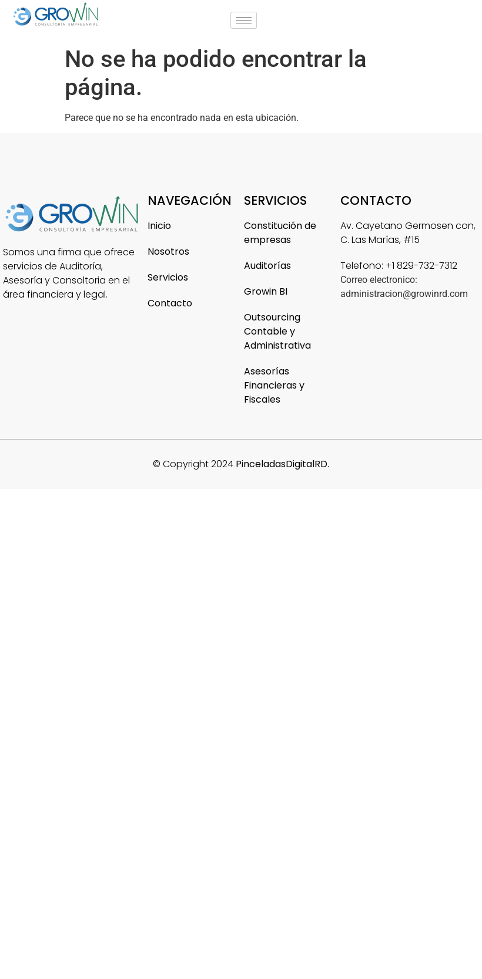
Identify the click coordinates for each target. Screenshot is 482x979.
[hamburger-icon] (243, 20)
